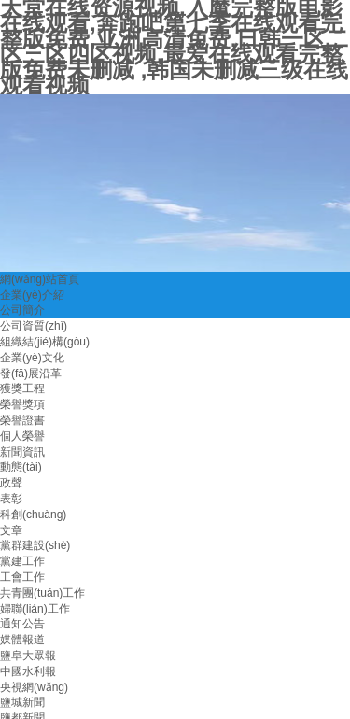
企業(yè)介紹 (32, 295)
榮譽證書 (22, 420)
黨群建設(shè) (35, 545)
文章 (11, 530)
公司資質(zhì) (33, 325)
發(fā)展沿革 (31, 373)
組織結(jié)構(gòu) (45, 341)
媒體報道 (22, 639)
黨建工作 (22, 561)
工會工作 (22, 577)
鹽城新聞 (22, 702)
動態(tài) (21, 466)
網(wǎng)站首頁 (39, 279)
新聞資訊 (22, 451)
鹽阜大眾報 (28, 655)
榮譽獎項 (22, 404)
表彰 (11, 498)
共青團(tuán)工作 (42, 592)
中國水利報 (28, 671)
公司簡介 (22, 310)
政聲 (11, 482)
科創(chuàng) (33, 514)
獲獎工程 (22, 388)
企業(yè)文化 (32, 357)
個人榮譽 (22, 436)
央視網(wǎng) (34, 687)
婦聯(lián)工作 (35, 608)
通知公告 (22, 623)
